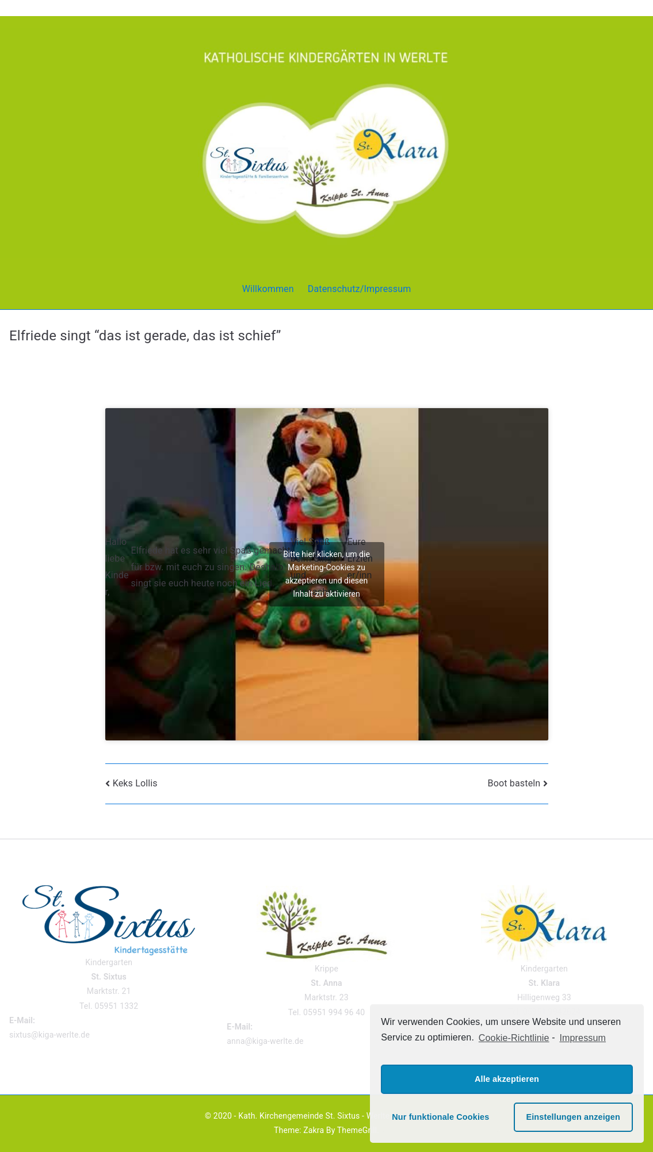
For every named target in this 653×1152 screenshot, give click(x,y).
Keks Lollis (135, 783)
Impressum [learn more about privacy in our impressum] (582, 1038)
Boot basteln (514, 783)
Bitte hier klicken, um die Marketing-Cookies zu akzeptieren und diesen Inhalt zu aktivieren (326, 574)
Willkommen (268, 288)
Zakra (313, 1130)
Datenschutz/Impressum (359, 288)
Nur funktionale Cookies (440, 1117)
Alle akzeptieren (507, 1079)
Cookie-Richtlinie (514, 1038)
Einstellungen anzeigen (573, 1117)
